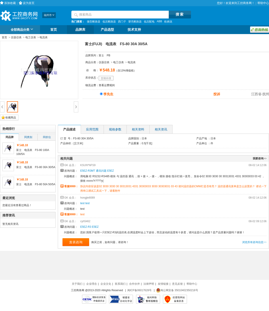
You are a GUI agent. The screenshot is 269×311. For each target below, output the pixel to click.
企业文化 (105, 283)
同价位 (47, 137)
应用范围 (92, 129)
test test (85, 203)
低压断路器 (109, 21)
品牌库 (80, 29)
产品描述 (69, 129)
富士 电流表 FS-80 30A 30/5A (35, 167)
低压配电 (149, 21)
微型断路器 (93, 21)
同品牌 (10, 137)
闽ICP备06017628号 (139, 290)
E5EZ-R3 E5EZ (89, 226)
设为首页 (28, 3)
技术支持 (134, 29)
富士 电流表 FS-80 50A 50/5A (35, 184)
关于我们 (77, 283)
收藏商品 (10, 117)
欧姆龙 (168, 21)
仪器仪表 (16, 37)
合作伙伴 (134, 283)
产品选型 (107, 29)
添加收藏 (10, 3)
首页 (53, 29)
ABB (159, 21)
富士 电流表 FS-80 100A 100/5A (32, 152)
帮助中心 (263, 3)
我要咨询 (260, 158)
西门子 (122, 21)
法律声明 (148, 283)
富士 (101, 55)
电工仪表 (30, 37)
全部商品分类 (22, 30)
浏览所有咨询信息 (254, 242)
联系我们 (120, 283)
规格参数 (115, 129)
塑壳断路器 (135, 21)
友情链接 (163, 283)
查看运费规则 (107, 85)
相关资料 (138, 129)
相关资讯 (161, 129)
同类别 (28, 137)
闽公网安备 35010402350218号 (177, 290)
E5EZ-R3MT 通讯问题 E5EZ (97, 170)
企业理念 (91, 283)
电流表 (44, 37)
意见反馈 (177, 283)
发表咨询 (75, 242)
